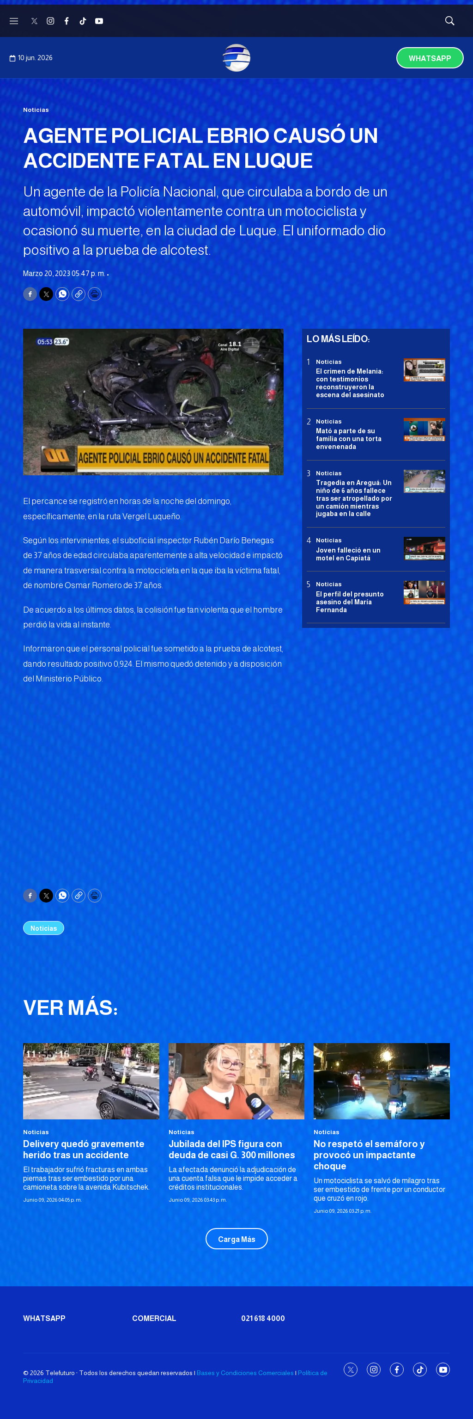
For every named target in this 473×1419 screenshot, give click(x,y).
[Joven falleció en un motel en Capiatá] (424, 548)
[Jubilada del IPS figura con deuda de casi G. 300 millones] (237, 1081)
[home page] (236, 58)
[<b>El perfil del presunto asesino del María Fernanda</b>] (424, 592)
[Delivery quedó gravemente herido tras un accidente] (91, 1081)
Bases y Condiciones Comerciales (245, 1372)
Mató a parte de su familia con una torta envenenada (349, 438)
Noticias (36, 109)
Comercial (154, 1318)
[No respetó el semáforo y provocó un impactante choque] (382, 1081)
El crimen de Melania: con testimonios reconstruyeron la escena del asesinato (350, 383)
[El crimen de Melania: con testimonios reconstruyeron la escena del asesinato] (424, 370)
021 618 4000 (263, 1318)
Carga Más (236, 1239)
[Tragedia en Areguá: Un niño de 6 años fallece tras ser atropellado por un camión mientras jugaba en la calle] (424, 481)
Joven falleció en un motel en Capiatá (348, 554)
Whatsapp (430, 58)
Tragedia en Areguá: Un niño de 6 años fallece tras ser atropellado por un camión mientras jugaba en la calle (354, 498)
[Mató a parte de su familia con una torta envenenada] (424, 430)
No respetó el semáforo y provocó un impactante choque (369, 1155)
